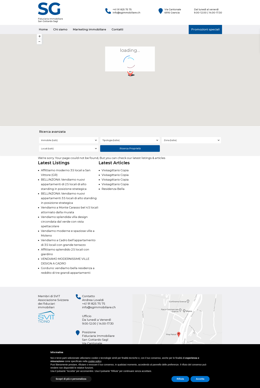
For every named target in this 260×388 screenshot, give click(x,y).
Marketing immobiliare (89, 29)
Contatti (117, 29)
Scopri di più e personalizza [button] (71, 379)
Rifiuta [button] (180, 379)
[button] (132, 73)
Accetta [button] (200, 379)
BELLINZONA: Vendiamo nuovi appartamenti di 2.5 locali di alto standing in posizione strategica (64, 184)
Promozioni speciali (205, 29)
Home (43, 29)
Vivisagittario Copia (115, 170)
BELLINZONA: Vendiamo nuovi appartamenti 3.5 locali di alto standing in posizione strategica (69, 198)
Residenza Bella (113, 189)
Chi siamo (60, 29)
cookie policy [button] (94, 361)
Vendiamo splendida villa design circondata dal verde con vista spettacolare (64, 221)
